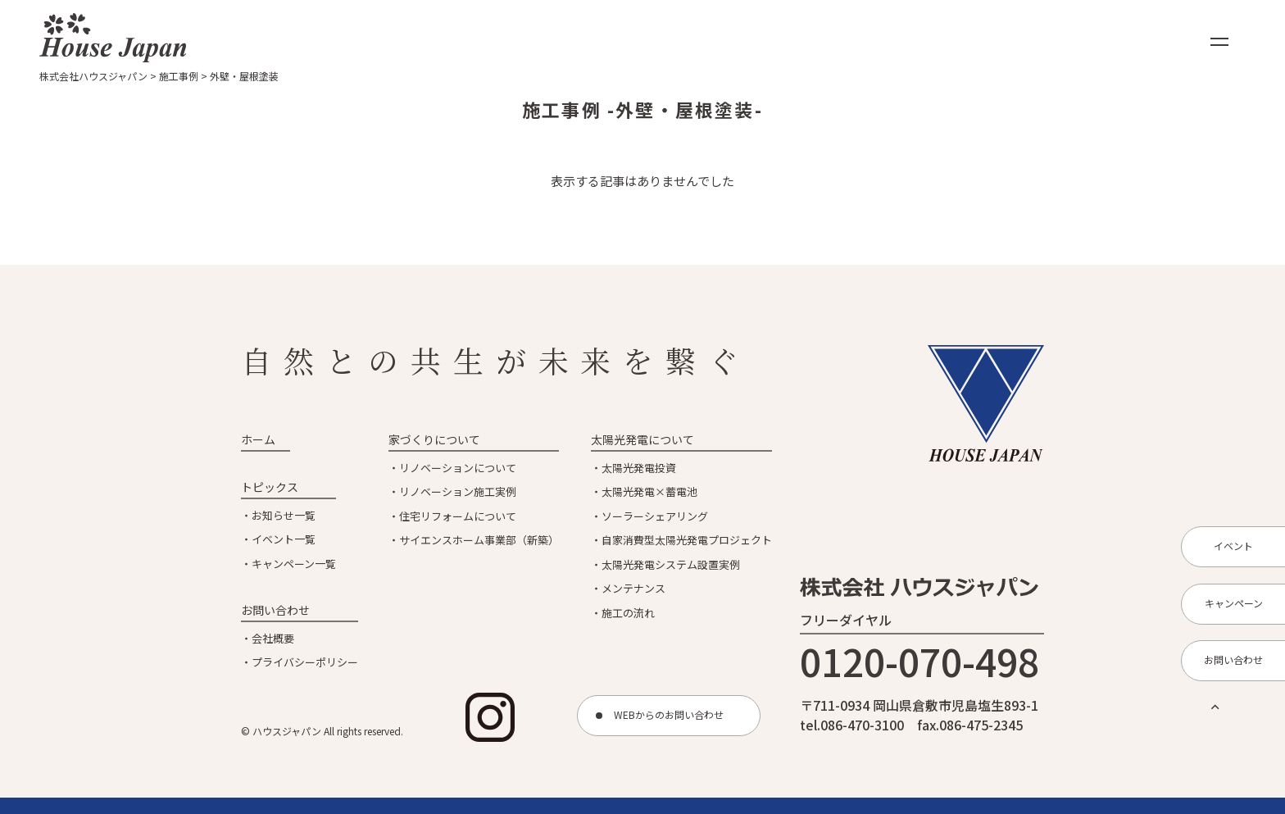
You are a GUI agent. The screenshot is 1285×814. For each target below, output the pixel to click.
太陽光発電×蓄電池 (649, 491)
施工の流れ (628, 613)
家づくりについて (434, 439)
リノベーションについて (457, 467)
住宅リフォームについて (457, 516)
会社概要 (273, 638)
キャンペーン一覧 (294, 563)
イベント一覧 (284, 539)
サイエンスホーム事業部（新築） (479, 540)
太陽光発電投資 (639, 467)
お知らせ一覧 (284, 515)
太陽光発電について (642, 439)
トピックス (269, 487)
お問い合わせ (275, 610)
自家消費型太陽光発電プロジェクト (687, 540)
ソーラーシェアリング (655, 516)
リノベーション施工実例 (457, 491)
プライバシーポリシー (305, 662)
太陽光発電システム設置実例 (671, 564)
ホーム (258, 439)
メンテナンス (633, 588)
